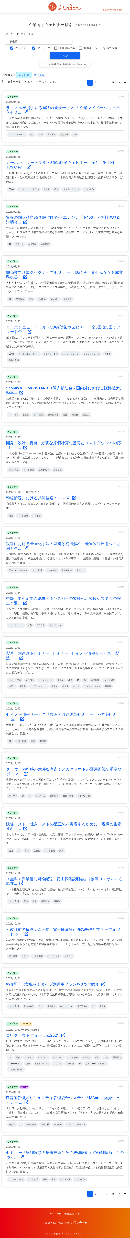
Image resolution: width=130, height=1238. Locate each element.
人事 (106, 1057)
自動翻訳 (45, 244)
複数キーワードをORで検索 (100, 48)
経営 (56, 189)
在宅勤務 (58, 1124)
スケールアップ (16, 1179)
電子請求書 (82, 1006)
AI (10, 244)
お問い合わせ (79, 1222)
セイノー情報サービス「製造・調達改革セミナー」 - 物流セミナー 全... (63, 716)
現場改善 (42, 299)
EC (16, 415)
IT (10, 415)
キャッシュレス (42, 1063)
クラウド (41, 625)
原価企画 (57, 470)
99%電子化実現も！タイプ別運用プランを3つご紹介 (55, 984)
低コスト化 (65, 1179)
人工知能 (19, 244)
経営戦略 (86, 1057)
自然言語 (32, 244)
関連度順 (39, 75)
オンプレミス (55, 625)
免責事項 (63, 1222)
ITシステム (41, 796)
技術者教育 (44, 470)
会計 (32, 134)
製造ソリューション (18, 570)
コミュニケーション (76, 1124)
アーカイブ (44, 48)
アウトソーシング (92, 686)
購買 (61, 851)
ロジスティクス (51, 354)
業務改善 (51, 134)
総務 (41, 134)
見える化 (64, 134)
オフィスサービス (17, 134)
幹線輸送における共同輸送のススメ (41, 498)
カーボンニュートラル (28, 189)
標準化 (54, 686)
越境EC (86, 415)
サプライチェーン (71, 189)
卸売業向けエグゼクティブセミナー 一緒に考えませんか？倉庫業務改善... (64, 274)
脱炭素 (108, 686)
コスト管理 (29, 470)
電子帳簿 (13, 956)
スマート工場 (15, 680)
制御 (45, 1179)
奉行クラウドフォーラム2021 (35, 1035)
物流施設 (55, 299)
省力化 (76, 686)
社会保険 (70, 1063)
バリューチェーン (70, 354)
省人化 (65, 686)
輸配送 (12, 686)
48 (113, 82)
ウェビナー (22, 48)
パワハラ (57, 1063)
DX (10, 299)
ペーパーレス (53, 956)
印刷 (75, 134)
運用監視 (54, 796)
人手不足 (30, 680)
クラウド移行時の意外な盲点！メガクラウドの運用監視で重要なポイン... (64, 771)
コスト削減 (89, 189)
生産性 (26, 415)
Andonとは (49, 1222)
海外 (65, 415)
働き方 (12, 1124)
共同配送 (36, 515)
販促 (11, 851)
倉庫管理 (67, 299)
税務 (28, 1063)
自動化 (61, 680)
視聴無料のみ (67, 48)
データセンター (16, 625)
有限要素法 (67, 570)
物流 (31, 299)
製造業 (23, 686)
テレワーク (58, 1057)
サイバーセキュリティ (96, 1063)
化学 (53, 1179)
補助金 (75, 415)
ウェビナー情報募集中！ (113, 9)
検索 (65, 55)
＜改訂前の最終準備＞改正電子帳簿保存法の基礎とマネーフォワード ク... (63, 931)
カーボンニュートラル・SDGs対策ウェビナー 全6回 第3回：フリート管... (63, 329)
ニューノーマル (16, 1069)
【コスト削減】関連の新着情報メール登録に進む (65, 64)
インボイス (43, 1057)
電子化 (102, 1006)
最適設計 (81, 570)
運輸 (26, 901)
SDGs (11, 189)
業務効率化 (53, 415)
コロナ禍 (45, 1124)
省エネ (47, 189)
